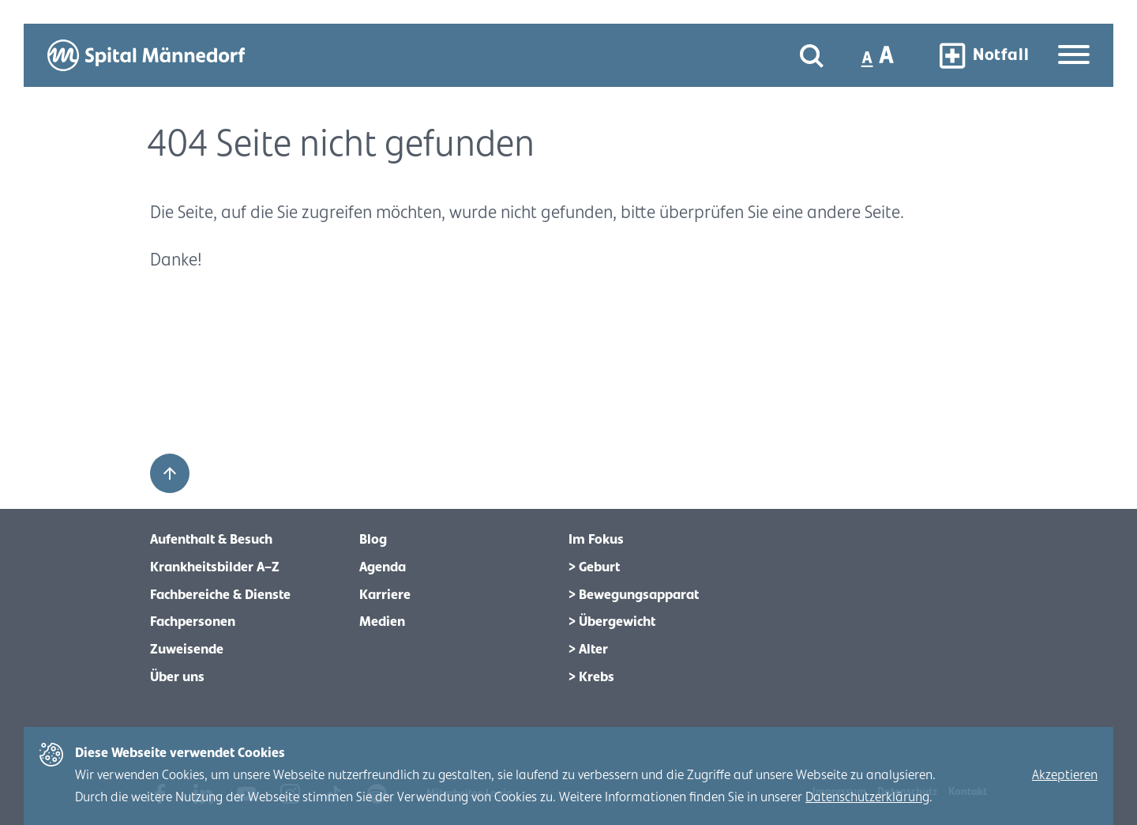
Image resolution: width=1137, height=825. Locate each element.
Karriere (385, 595)
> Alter (588, 649)
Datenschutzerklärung (867, 797)
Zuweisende (186, 649)
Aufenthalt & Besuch (211, 540)
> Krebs (591, 677)
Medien (382, 622)
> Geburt (594, 567)
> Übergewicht (611, 622)
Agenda (382, 567)
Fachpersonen (192, 622)
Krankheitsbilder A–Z (215, 567)
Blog (373, 540)
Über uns (177, 677)
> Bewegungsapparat (633, 595)
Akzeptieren (1065, 775)
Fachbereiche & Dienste (220, 595)
